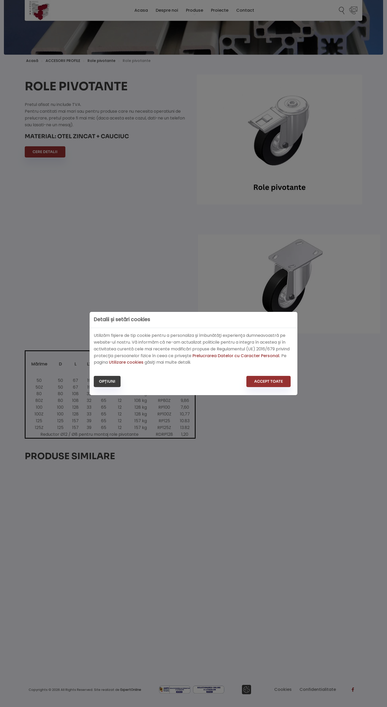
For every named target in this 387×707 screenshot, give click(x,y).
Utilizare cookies (126, 362)
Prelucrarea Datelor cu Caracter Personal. (236, 356)
